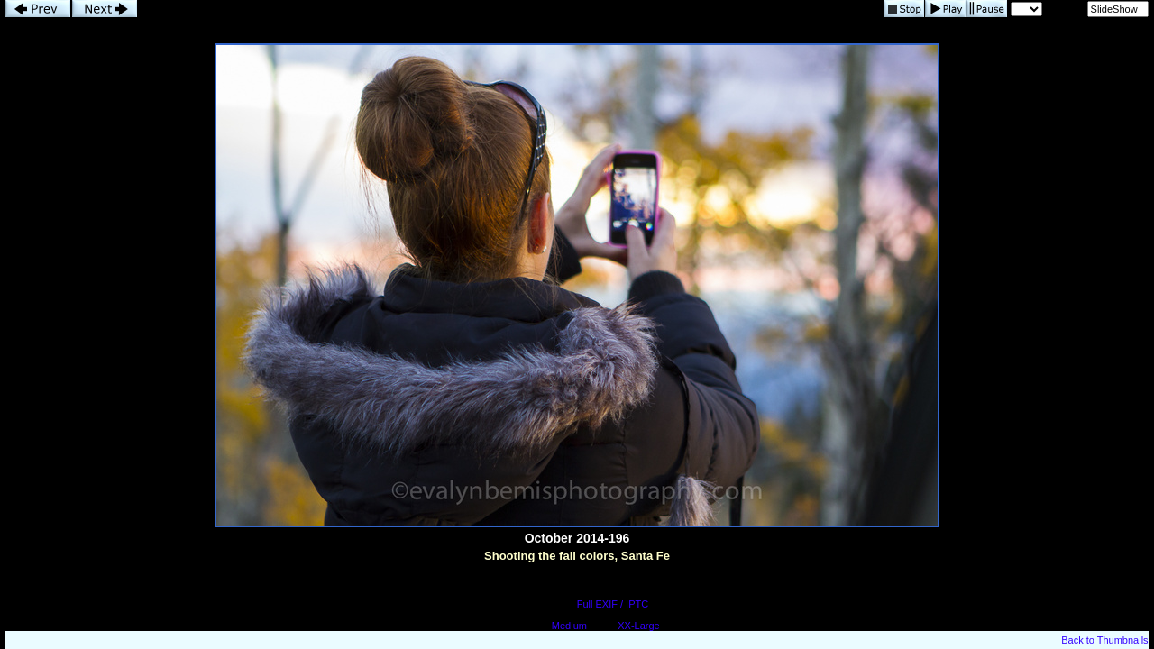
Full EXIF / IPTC (612, 604)
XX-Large (638, 625)
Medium (569, 625)
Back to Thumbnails (1104, 640)
